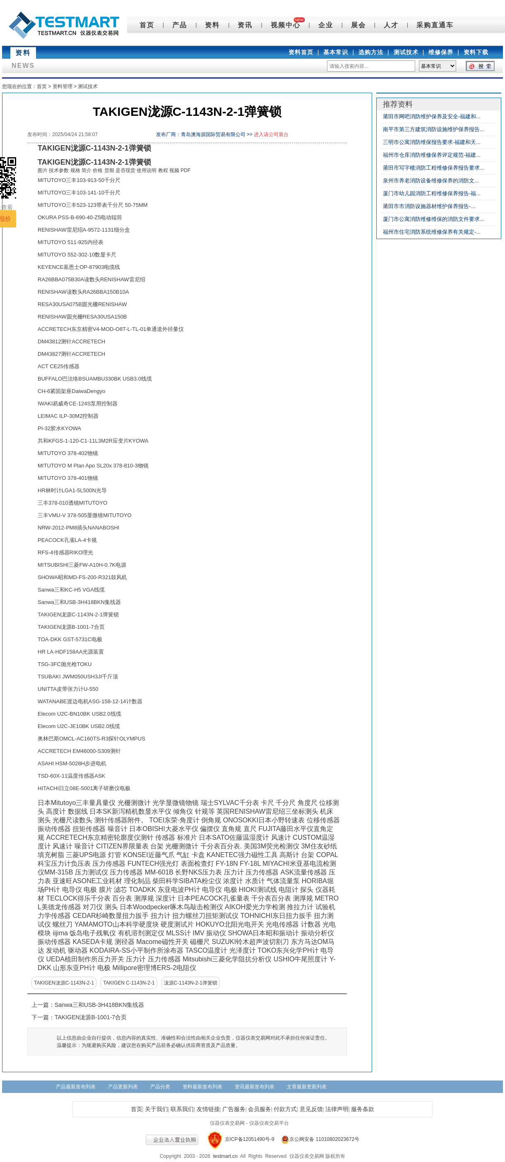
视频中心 (286, 25)
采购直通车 (435, 25)
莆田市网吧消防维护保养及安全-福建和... (432, 116)
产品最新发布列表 (76, 1087)
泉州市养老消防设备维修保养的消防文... (431, 180)
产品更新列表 (123, 1087)
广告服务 (233, 1109)
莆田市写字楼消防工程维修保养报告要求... (433, 168)
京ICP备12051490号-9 (249, 1139)
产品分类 (160, 1087)
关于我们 (156, 1109)
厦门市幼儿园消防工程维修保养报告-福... (432, 193)
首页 (146, 25)
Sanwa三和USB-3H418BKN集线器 (99, 1004)
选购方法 (370, 52)
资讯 (245, 25)
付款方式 (285, 1109)
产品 (179, 25)
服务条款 (362, 1109)
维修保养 (440, 52)
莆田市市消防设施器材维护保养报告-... (429, 206)
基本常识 (335, 52)
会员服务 (259, 1109)
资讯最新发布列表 (254, 1087)
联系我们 (182, 1109)
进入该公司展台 (271, 134)
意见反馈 (311, 1109)
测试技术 (406, 52)
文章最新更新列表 (307, 1087)
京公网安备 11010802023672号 (317, 1139)
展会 (358, 25)
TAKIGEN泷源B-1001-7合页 (91, 1017)
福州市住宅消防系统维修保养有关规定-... (432, 232)
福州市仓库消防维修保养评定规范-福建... (432, 155)
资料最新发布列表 (202, 1087)
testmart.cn (225, 1156)
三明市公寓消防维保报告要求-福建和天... (432, 142)
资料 (212, 25)
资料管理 (62, 86)
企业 (325, 25)
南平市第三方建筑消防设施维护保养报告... (433, 129)
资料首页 (301, 52)
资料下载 (476, 52)
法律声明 (337, 1109)
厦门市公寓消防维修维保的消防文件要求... (433, 219)
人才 (391, 25)
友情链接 (208, 1109)
